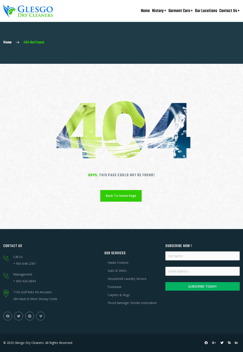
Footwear (115, 287)
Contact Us (228, 10)
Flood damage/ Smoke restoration (132, 303)
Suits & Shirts (117, 270)
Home (145, 10)
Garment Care (179, 10)
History (158, 10)
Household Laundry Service (127, 279)
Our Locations (206, 10)
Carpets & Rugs (119, 295)
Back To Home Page (121, 196)
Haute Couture (118, 262)
